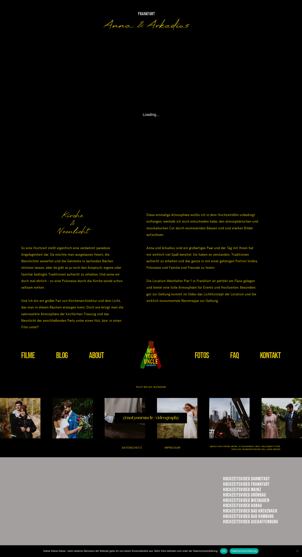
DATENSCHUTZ (132, 447)
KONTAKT (270, 355)
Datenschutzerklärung (244, 550)
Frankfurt (236, 490)
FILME (28, 355)
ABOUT (96, 355)
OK (224, 550)
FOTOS (202, 355)
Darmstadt (236, 481)
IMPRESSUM (172, 447)
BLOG (62, 355)
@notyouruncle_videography (151, 418)
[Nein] (297, 551)
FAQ (234, 355)
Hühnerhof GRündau (248, 510)
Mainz (230, 500)
